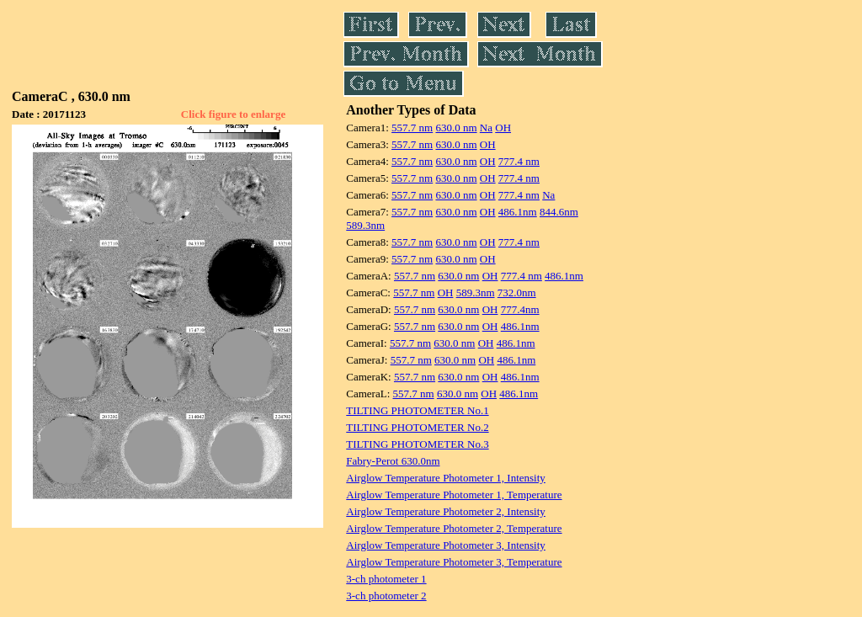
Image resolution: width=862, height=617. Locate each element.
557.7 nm (412, 127)
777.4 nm (519, 161)
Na (486, 127)
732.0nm (517, 292)
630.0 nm (455, 127)
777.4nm (520, 309)
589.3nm (365, 225)
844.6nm (559, 211)
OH (503, 127)
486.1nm (517, 211)
